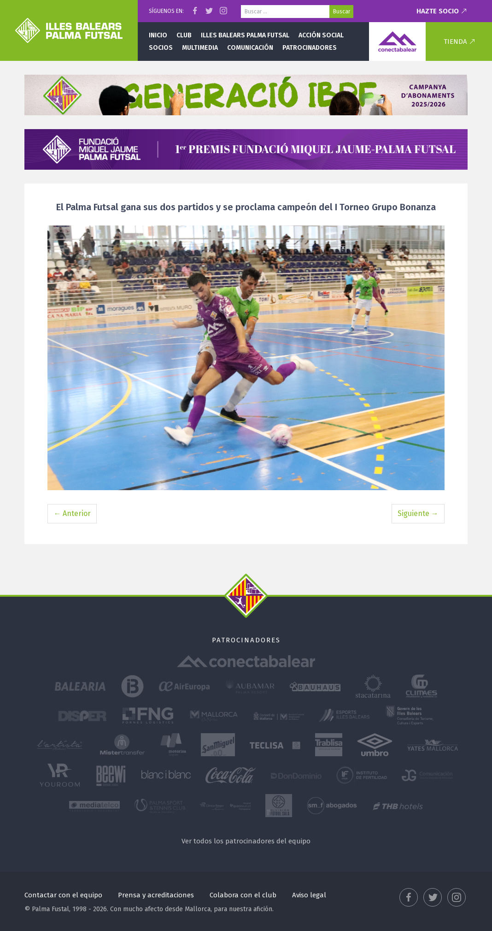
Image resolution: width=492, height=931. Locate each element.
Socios (161, 48)
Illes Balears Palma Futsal (245, 35)
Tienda (455, 41)
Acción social (321, 35)
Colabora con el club (243, 895)
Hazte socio (437, 11)
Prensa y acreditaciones (156, 895)
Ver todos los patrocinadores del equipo (246, 841)
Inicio (158, 35)
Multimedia (200, 48)
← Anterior (72, 513)
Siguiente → (418, 513)
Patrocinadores (309, 48)
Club (184, 35)
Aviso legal (309, 895)
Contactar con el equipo (63, 895)
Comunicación (250, 48)
